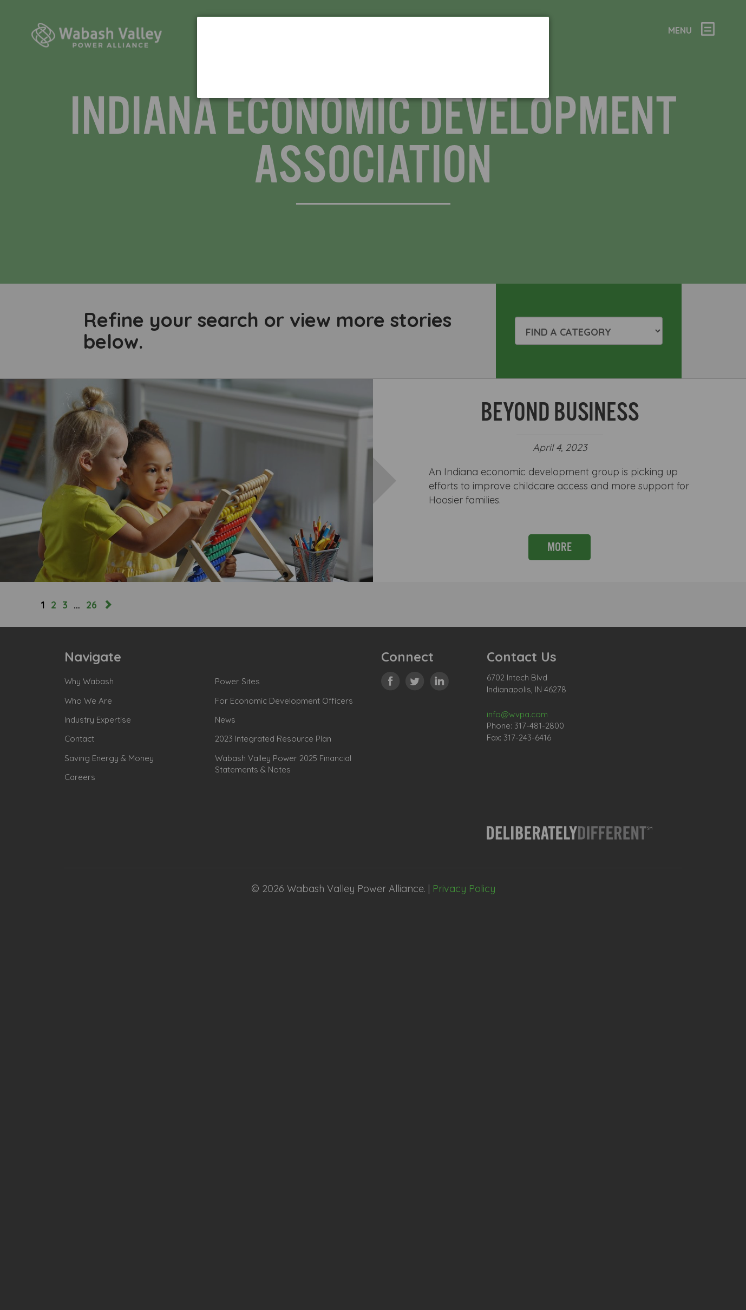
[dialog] (373, 57)
